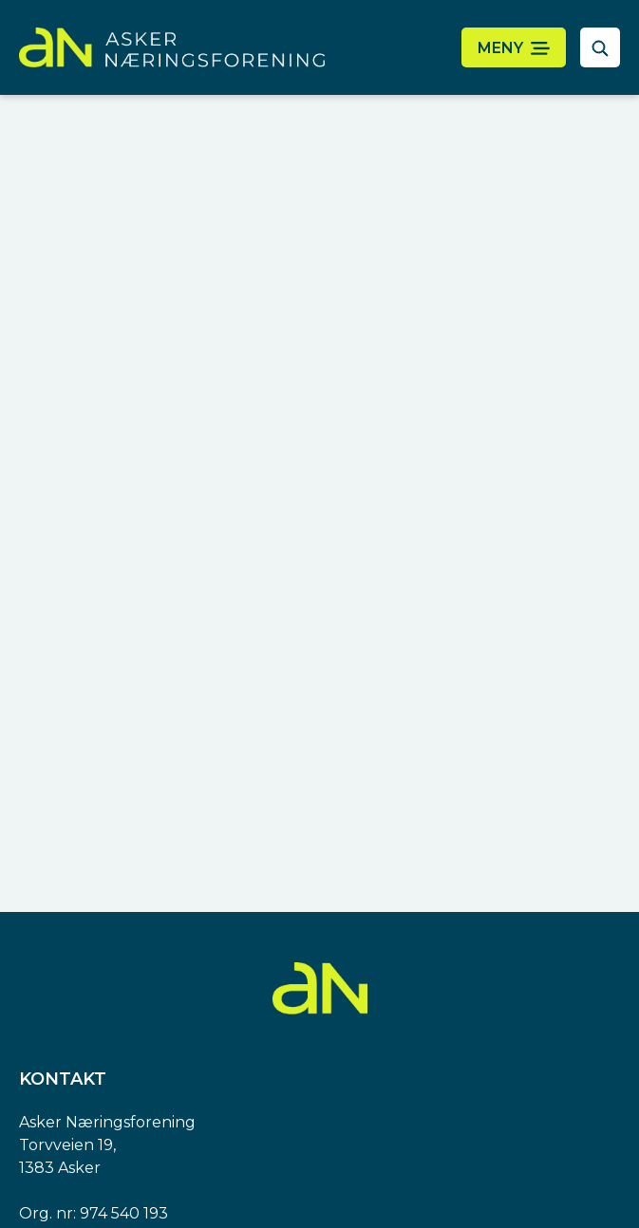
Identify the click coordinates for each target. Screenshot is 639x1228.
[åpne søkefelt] (600, 47)
